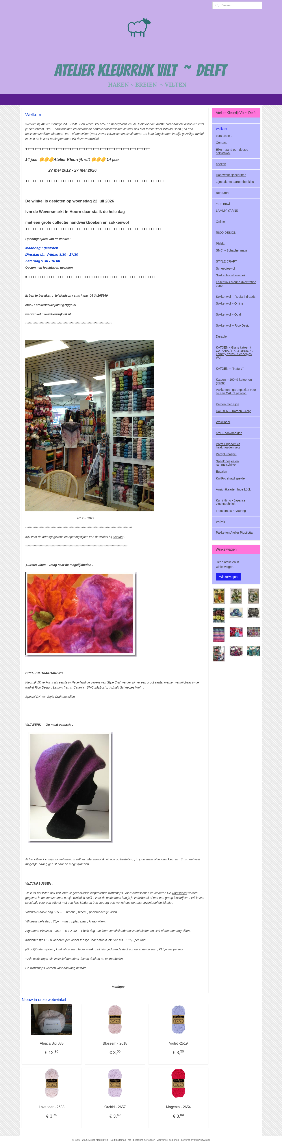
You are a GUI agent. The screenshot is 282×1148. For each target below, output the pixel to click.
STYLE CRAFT (226, 261)
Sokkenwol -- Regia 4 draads (236, 296)
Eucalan (221, 471)
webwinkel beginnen (168, 1140)
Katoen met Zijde (227, 404)
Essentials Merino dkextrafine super (236, 283)
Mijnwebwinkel (202, 1140)
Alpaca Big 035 (52, 1043)
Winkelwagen (228, 577)
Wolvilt (220, 521)
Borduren (222, 193)
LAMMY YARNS (227, 210)
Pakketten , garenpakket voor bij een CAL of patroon (236, 391)
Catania (79, 687)
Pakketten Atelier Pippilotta (234, 532)
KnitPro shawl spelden (231, 478)
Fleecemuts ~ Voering (231, 510)
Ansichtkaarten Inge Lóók (233, 489)
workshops (179, 893)
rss (129, 1140)
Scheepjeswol (225, 268)
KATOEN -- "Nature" (229, 368)
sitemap (121, 1140)
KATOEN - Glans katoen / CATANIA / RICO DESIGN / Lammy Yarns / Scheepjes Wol (234, 352)
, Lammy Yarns (61, 687)
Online (220, 221)
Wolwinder (223, 422)
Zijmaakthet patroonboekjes (235, 182)
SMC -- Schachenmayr (231, 250)
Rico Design (43, 687)
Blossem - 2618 (115, 1043)
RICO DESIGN (226, 232)
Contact (118, 537)
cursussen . (224, 136)
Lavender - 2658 (52, 1107)
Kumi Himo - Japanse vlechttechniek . (230, 502)
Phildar (221, 243)
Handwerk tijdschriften (231, 175)
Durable (221, 336)
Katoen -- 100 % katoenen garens (234, 381)
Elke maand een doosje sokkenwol (232, 151)
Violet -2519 (178, 1043)
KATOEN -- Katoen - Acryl (233, 411)
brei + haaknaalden (229, 433)
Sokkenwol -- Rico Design (233, 325)
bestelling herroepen (144, 1140)
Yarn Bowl (223, 204)
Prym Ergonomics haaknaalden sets (228, 445)
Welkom (221, 128)
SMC (90, 687)
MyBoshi (101, 687)
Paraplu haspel (226, 454)
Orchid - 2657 (115, 1107)
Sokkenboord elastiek (230, 275)
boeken (221, 164)
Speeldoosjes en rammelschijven (227, 462)
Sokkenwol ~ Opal (228, 314)
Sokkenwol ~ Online (229, 303)
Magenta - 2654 (178, 1107)
